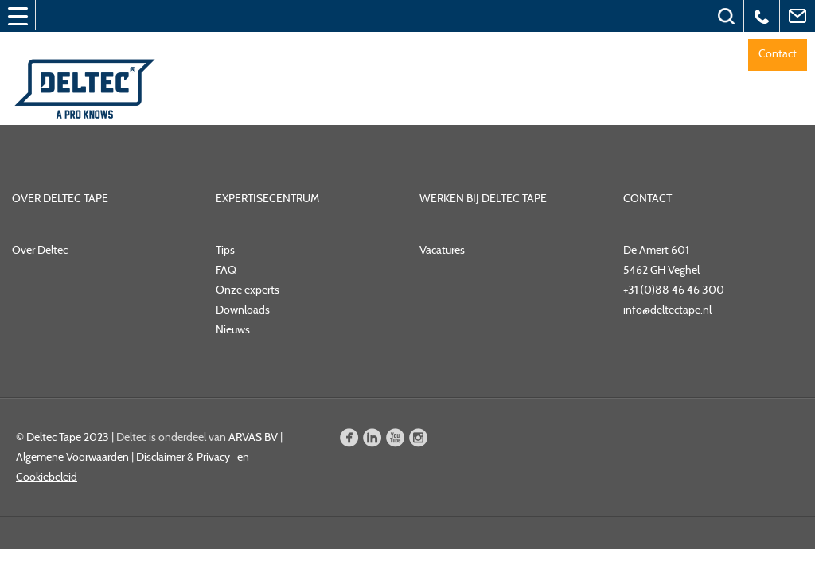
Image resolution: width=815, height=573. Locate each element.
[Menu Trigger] (17, 16)
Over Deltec (40, 250)
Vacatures (442, 250)
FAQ (226, 270)
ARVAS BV (254, 437)
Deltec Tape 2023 (67, 437)
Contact (777, 53)
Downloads (243, 309)
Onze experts (247, 290)
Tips (225, 250)
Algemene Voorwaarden (72, 457)
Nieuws (233, 329)
